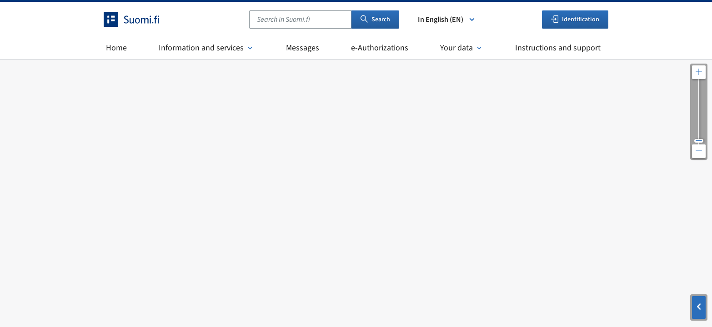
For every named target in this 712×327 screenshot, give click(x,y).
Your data (461, 48)
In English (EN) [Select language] (447, 20)
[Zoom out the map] (699, 151)
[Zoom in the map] (699, 72)
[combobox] (300, 19)
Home (116, 48)
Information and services (206, 48)
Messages (302, 48)
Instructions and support (558, 48)
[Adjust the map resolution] (698, 111)
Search (375, 19)
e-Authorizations (379, 48)
